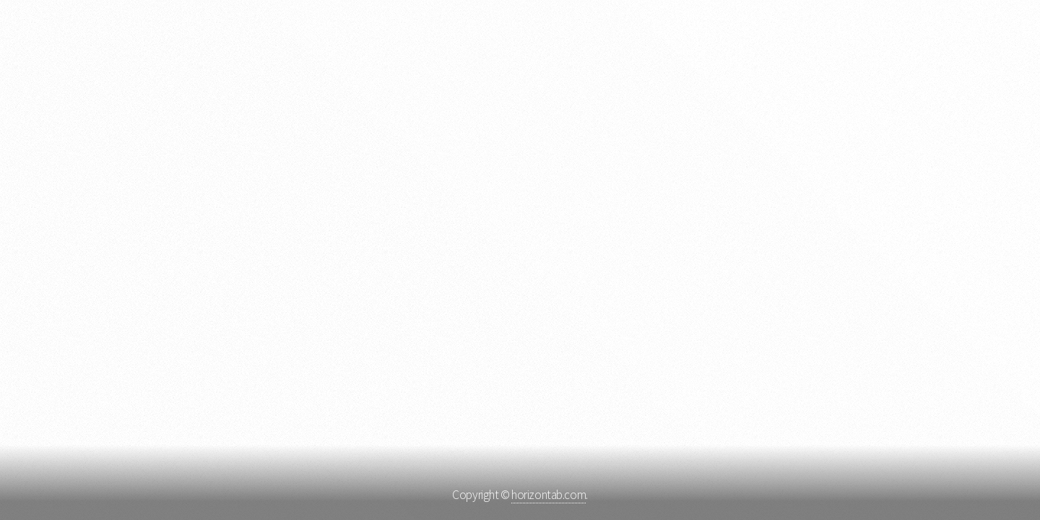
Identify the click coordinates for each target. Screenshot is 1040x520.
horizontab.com (548, 495)
